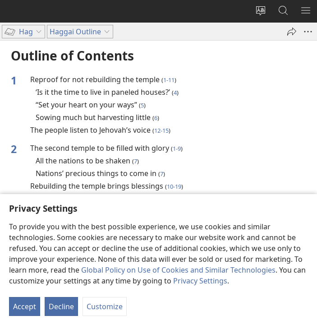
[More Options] (308, 31)
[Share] (292, 31)
